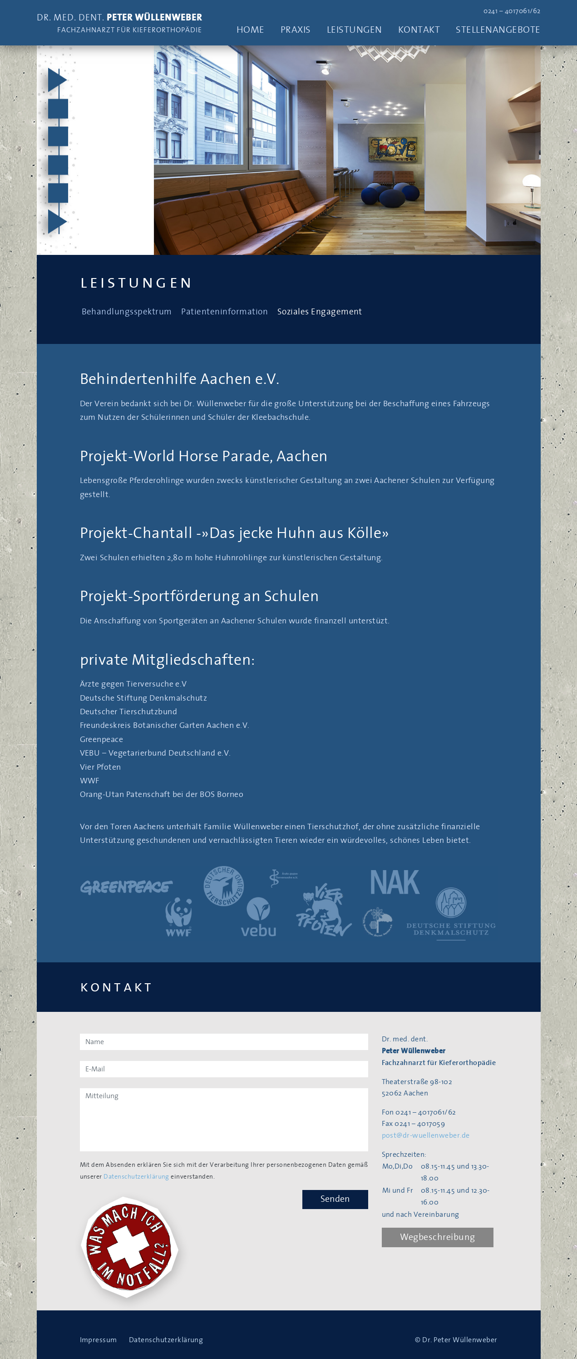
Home (251, 30)
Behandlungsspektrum (127, 312)
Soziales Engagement (319, 312)
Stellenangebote (498, 30)
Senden (335, 1199)
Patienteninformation (224, 312)
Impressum (98, 1340)
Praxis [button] (296, 30)
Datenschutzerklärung (136, 1177)
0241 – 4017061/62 (511, 11)
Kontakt (419, 30)
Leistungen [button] (354, 30)
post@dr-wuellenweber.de (426, 1135)
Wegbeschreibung (437, 1237)
